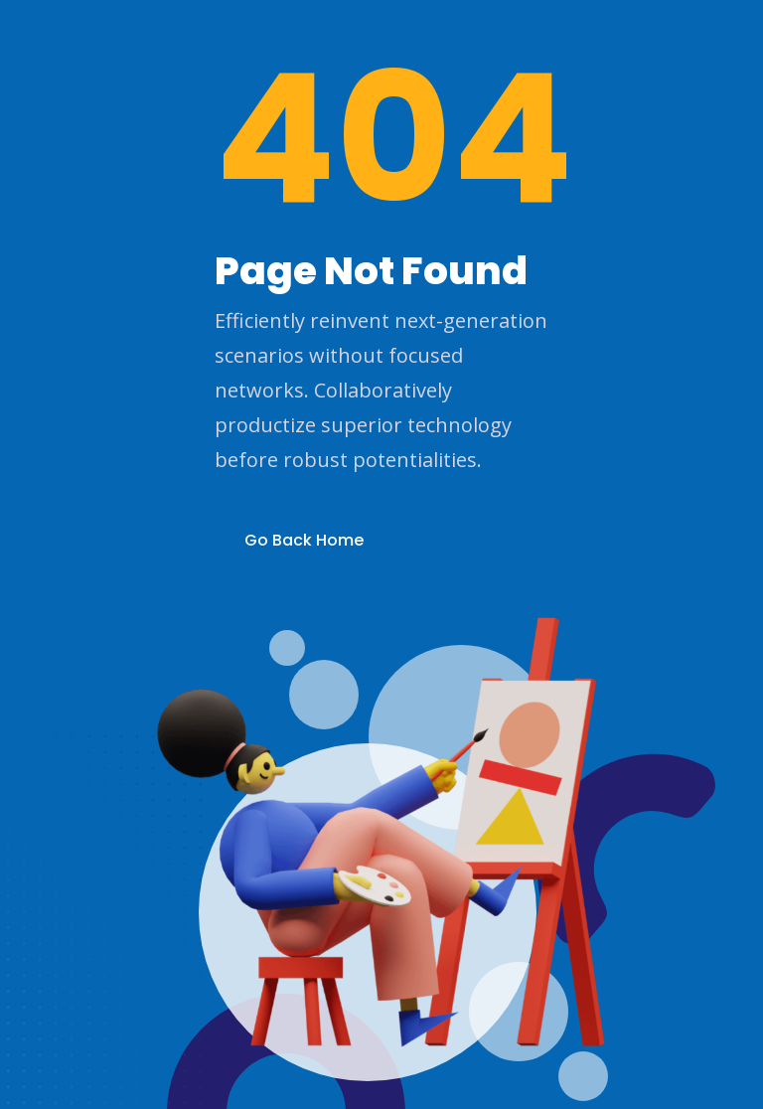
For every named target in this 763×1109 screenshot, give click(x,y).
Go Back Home (304, 540)
